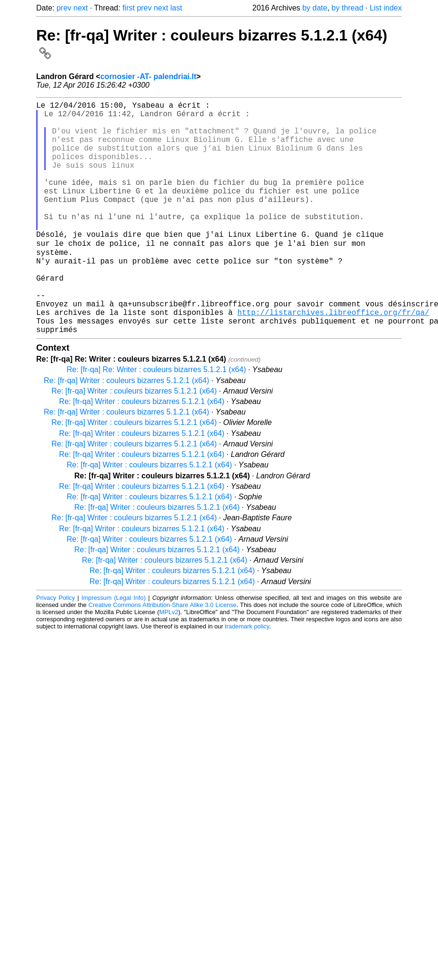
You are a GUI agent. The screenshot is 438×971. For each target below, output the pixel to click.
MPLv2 (169, 662)
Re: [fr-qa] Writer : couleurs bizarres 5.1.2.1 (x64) (126, 430)
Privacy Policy (55, 647)
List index (385, 8)
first (128, 8)
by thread (347, 8)
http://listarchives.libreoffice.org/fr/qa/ (333, 358)
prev (64, 8)
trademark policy (247, 676)
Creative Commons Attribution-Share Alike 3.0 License (163, 654)
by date (314, 8)
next (80, 8)
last (176, 8)
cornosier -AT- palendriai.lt (148, 76)
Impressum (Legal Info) (113, 647)
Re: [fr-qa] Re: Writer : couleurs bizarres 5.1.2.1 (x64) (156, 419)
